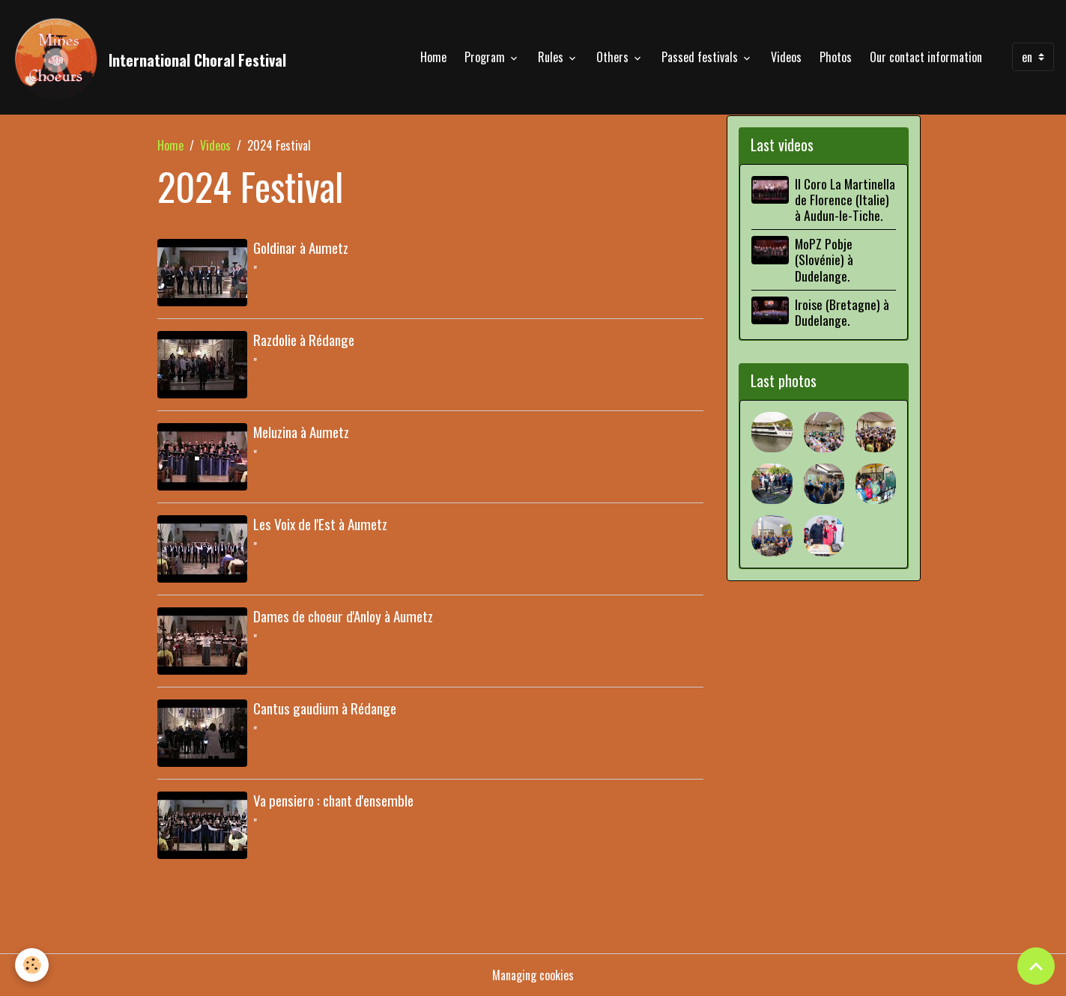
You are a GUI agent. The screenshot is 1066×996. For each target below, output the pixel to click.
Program (486, 57)
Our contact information (926, 57)
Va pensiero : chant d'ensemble (333, 800)
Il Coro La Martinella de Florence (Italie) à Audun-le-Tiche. (845, 199)
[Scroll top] (1036, 966)
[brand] (149, 57)
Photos (836, 57)
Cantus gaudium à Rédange (324, 708)
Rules (552, 57)
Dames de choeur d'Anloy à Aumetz (343, 616)
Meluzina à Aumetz (301, 432)
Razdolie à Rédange (303, 339)
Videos (786, 57)
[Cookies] (32, 965)
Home (433, 57)
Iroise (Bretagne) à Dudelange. (842, 312)
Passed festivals (701, 57)
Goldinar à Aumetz (300, 247)
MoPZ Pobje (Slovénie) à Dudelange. (824, 259)
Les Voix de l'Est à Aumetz (320, 524)
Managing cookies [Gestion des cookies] (533, 975)
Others (614, 57)
